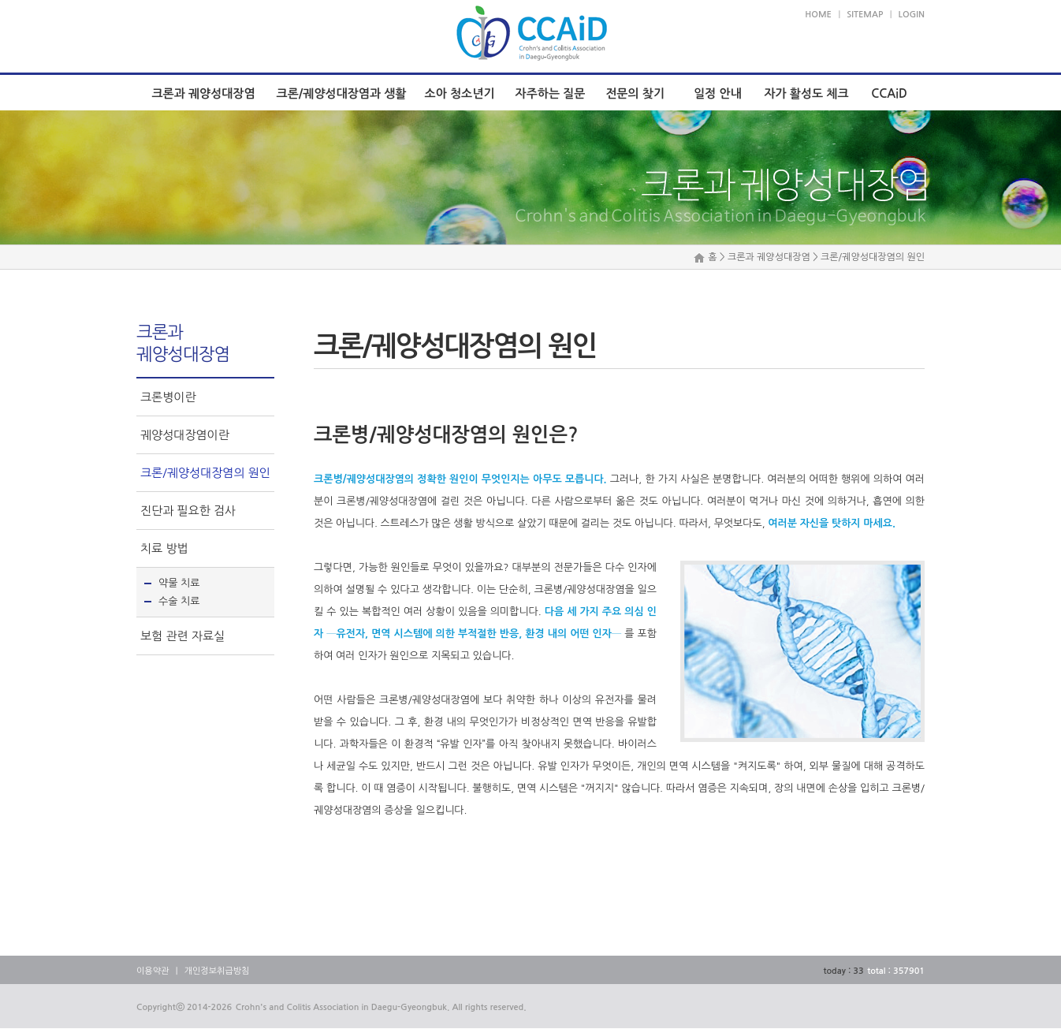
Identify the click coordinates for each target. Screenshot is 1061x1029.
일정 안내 (718, 93)
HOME (818, 14)
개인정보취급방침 (217, 971)
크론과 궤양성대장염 (203, 93)
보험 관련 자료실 (182, 636)
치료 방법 (164, 548)
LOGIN (912, 14)
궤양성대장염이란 (184, 435)
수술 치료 (179, 601)
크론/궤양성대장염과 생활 (342, 93)
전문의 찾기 (635, 93)
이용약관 (152, 971)
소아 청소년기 (460, 93)
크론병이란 (168, 397)
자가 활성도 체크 (806, 93)
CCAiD (889, 93)
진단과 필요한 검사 (188, 510)
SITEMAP (865, 14)
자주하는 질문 (551, 93)
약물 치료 (179, 583)
